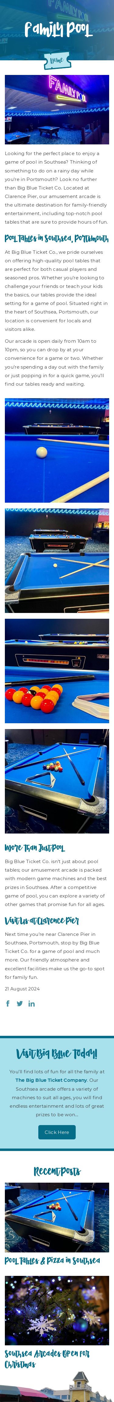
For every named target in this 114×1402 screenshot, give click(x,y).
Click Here (57, 1132)
